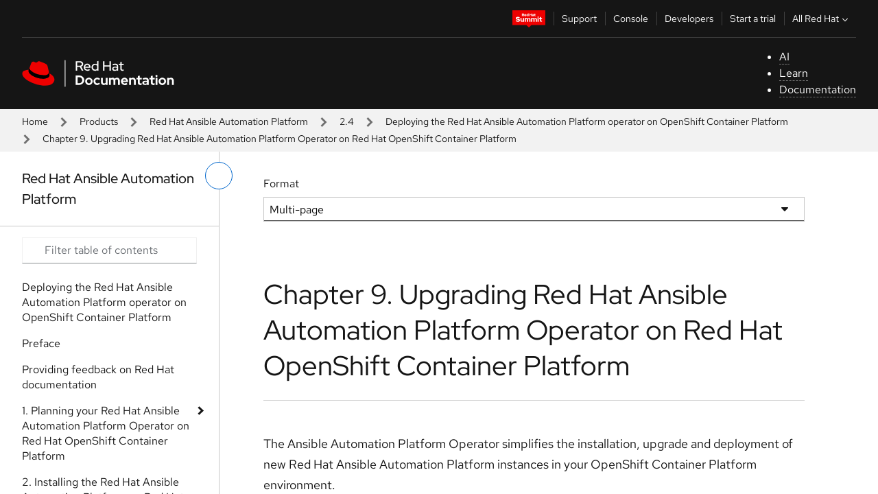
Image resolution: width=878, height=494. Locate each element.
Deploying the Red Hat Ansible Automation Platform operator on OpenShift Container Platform (586, 121)
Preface (41, 343)
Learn (793, 73)
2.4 (347, 121)
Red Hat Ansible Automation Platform (229, 121)
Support (579, 18)
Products (99, 121)
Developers (689, 18)
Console (630, 18)
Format (281, 183)
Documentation (817, 89)
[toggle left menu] (219, 175)
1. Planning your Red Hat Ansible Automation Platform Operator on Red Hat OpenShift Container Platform (105, 433)
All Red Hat (821, 18)
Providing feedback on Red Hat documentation (98, 377)
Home (35, 121)
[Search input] (109, 250)
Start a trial (753, 18)
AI (784, 56)
